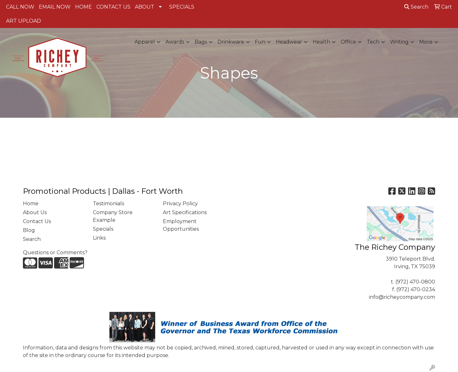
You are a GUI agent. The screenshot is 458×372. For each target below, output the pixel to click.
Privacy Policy (180, 203)
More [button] (426, 42)
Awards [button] (174, 42)
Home (30, 203)
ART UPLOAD (23, 21)
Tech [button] (373, 42)
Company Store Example (113, 216)
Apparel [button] (145, 42)
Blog (29, 230)
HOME (83, 7)
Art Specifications (185, 212)
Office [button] (348, 42)
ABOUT (144, 7)
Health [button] (321, 42)
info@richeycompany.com (402, 297)
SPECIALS (181, 7)
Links (99, 238)
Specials (103, 229)
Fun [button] (260, 42)
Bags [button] (201, 42)
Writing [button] (399, 42)
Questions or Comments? (55, 252)
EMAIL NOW (55, 7)
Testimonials (108, 203)
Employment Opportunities (181, 225)
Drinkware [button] (231, 42)
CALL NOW (20, 7)
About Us (35, 212)
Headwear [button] (289, 42)
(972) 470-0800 (415, 282)
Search (416, 7)
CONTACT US (113, 7)
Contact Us (37, 221)
